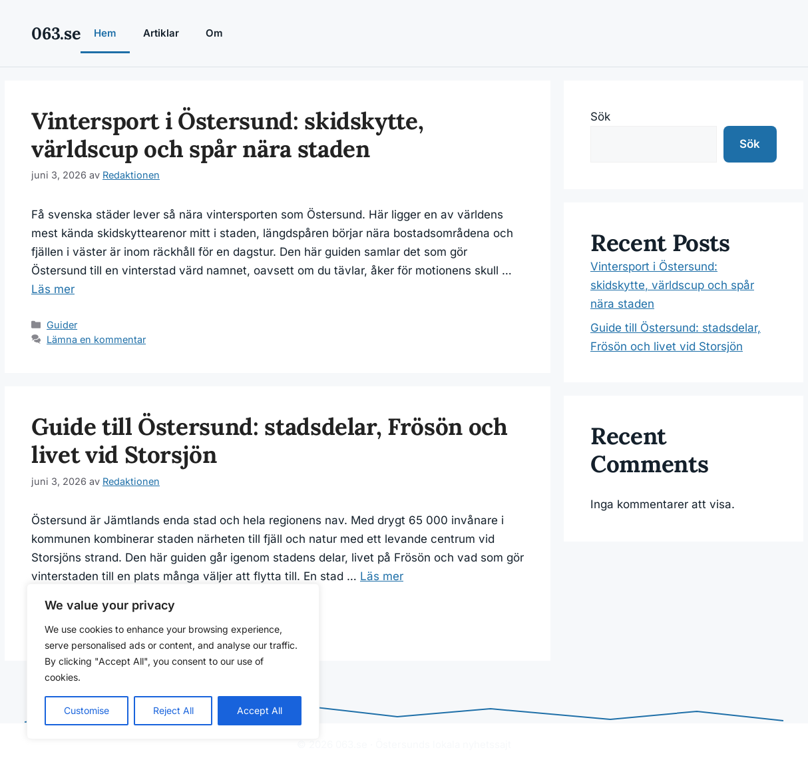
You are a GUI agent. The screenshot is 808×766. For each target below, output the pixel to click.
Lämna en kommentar (96, 339)
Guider (62, 324)
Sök (600, 116)
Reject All (173, 710)
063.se (56, 33)
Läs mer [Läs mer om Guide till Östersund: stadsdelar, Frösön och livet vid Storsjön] (381, 576)
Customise (86, 710)
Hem (105, 33)
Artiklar (161, 33)
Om (214, 33)
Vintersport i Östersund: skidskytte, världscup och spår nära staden (227, 135)
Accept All (259, 710)
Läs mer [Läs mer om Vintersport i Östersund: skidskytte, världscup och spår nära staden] (53, 289)
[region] (173, 661)
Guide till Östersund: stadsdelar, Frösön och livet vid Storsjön (269, 441)
